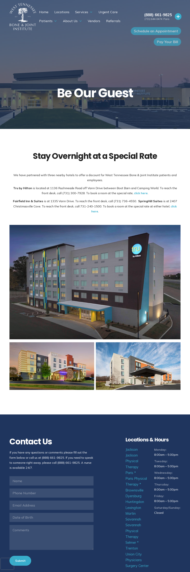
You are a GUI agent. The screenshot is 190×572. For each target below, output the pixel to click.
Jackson (131, 449)
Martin (130, 513)
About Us (46, 21)
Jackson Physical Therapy (131, 461)
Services (66, 12)
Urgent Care (92, 12)
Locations (46, 12)
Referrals (89, 21)
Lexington (133, 508)
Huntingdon (134, 502)
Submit (20, 561)
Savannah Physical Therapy (133, 531)
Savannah (133, 519)
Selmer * (132, 542)
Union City (133, 554)
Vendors (70, 21)
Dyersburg (133, 496)
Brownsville (134, 490)
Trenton (131, 548)
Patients (115, 12)
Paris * (130, 473)
